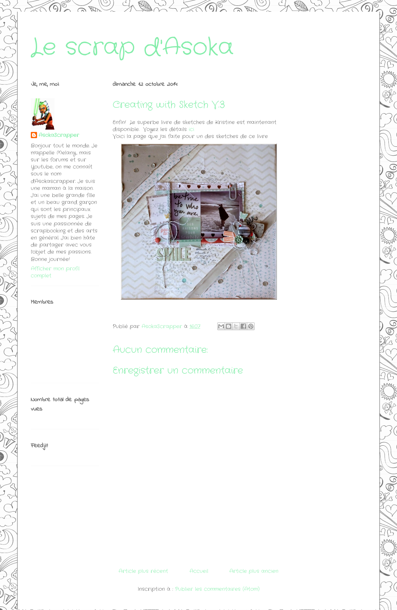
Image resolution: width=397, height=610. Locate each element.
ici (191, 129)
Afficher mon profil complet (55, 272)
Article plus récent (143, 571)
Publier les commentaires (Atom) (217, 589)
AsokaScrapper (59, 135)
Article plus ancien (253, 571)
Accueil (199, 571)
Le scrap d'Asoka (132, 47)
